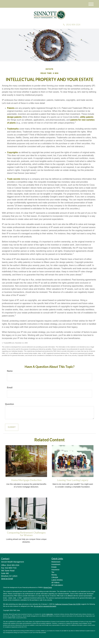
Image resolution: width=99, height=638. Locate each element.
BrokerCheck (48, 587)
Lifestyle (54, 577)
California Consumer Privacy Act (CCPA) (68, 604)
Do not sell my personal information (45, 606)
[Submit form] (11, 427)
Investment (55, 564)
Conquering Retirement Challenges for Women (26, 534)
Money (54, 575)
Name (10, 371)
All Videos (55, 582)
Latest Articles (57, 580)
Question (9, 404)
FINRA (48, 614)
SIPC (51, 614)
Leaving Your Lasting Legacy (72, 480)
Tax (52, 572)
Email (10, 387)
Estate (54, 567)
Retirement (55, 562)
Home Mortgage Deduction (26, 480)
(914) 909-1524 (71, 25)
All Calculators (57, 585)
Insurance (55, 570)
